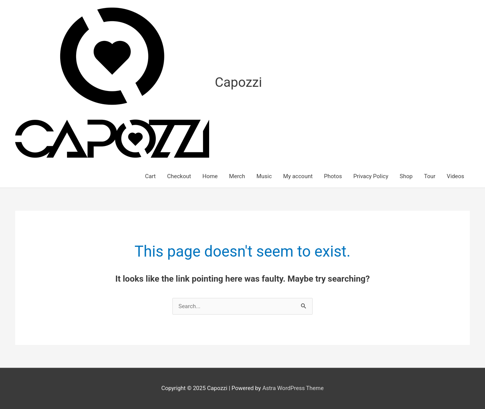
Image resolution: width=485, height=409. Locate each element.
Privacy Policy (370, 176)
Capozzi (238, 82)
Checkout (179, 176)
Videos (455, 176)
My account (298, 176)
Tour (429, 176)
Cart (150, 176)
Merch (237, 176)
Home (209, 176)
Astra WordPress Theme (293, 388)
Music (264, 176)
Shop (406, 176)
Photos (333, 176)
